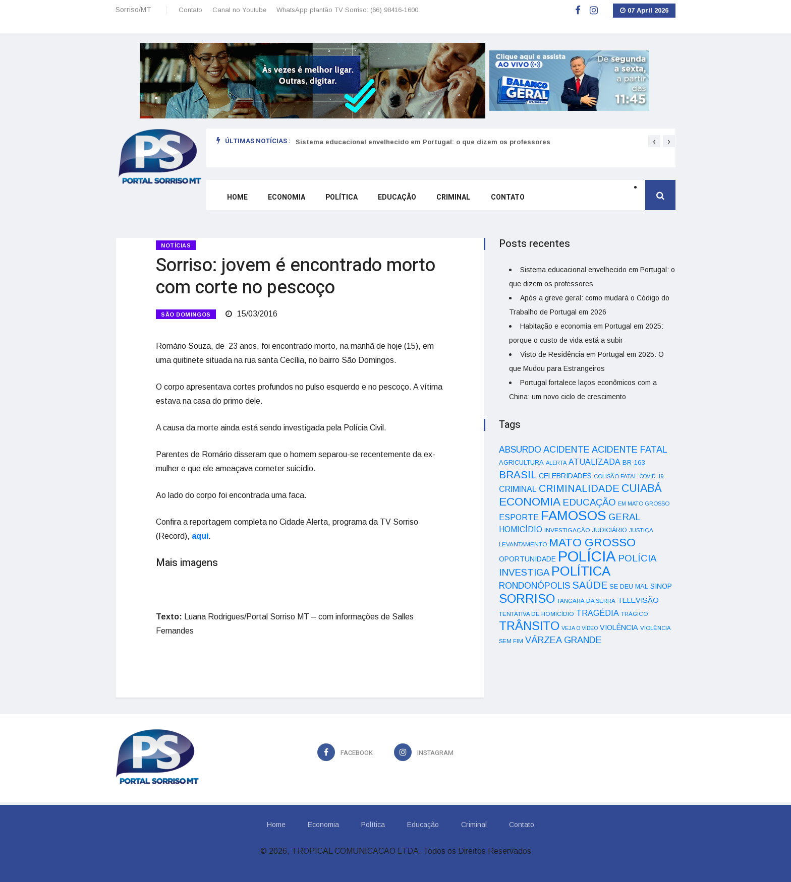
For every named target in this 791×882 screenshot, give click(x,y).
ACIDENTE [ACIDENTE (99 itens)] (566, 449)
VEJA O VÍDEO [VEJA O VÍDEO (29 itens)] (579, 628)
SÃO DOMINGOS (186, 313)
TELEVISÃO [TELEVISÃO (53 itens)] (638, 600)
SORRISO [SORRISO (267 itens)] (527, 598)
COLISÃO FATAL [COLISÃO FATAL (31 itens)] (615, 476)
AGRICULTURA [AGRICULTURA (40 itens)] (521, 462)
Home (237, 198)
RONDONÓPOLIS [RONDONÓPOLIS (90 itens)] (534, 586)
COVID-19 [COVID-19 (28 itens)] (651, 476)
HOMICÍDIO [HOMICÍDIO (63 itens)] (520, 529)
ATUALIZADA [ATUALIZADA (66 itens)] (594, 462)
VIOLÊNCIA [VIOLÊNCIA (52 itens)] (619, 627)
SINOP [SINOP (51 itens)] (661, 586)
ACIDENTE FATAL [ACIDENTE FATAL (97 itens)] (629, 450)
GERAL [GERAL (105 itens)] (624, 517)
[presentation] (654, 141)
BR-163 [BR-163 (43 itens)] (634, 462)
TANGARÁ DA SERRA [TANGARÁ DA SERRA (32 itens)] (586, 601)
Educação (396, 198)
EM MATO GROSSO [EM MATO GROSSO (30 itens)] (643, 503)
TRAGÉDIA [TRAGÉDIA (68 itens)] (597, 612)
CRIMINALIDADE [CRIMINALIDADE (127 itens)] (579, 488)
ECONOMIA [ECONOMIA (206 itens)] (529, 501)
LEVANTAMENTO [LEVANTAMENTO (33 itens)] (523, 544)
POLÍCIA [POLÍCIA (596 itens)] (587, 556)
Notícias (176, 245)
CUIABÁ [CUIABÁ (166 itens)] (642, 488)
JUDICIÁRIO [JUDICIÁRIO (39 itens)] (609, 530)
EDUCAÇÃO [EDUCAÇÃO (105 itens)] (589, 502)
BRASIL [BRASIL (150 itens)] (518, 474)
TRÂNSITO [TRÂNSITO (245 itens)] (529, 626)
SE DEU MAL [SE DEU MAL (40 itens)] (628, 586)
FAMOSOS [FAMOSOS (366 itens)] (573, 515)
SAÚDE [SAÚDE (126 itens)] (589, 585)
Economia (286, 198)
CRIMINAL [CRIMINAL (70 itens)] (518, 488)
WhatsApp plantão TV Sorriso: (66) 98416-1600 (347, 10)
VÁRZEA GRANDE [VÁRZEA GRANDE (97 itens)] (563, 640)
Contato (190, 10)
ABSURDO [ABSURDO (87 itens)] (520, 450)
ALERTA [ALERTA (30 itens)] (556, 463)
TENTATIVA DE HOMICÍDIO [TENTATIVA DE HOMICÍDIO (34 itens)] (536, 613)
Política (341, 198)
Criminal (453, 198)
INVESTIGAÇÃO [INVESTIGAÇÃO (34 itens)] (567, 530)
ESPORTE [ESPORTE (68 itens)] (519, 517)
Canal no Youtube (239, 10)
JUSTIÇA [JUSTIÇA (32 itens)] (641, 530)
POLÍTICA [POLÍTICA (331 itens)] (580, 571)
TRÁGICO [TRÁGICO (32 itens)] (634, 614)
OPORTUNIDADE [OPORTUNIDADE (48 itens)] (527, 559)
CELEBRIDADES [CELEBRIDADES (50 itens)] (565, 476)
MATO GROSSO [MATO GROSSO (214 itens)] (592, 542)
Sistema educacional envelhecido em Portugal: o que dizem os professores (423, 142)
